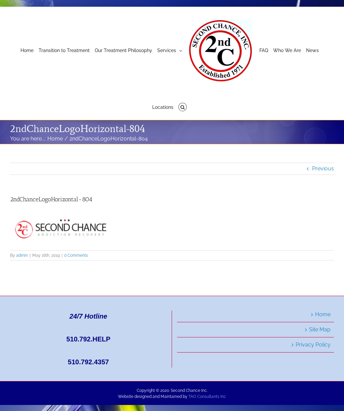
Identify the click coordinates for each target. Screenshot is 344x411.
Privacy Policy (313, 344)
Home (323, 314)
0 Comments (76, 255)
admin (22, 255)
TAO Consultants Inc (207, 396)
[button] (182, 106)
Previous (323, 168)
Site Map (320, 329)
